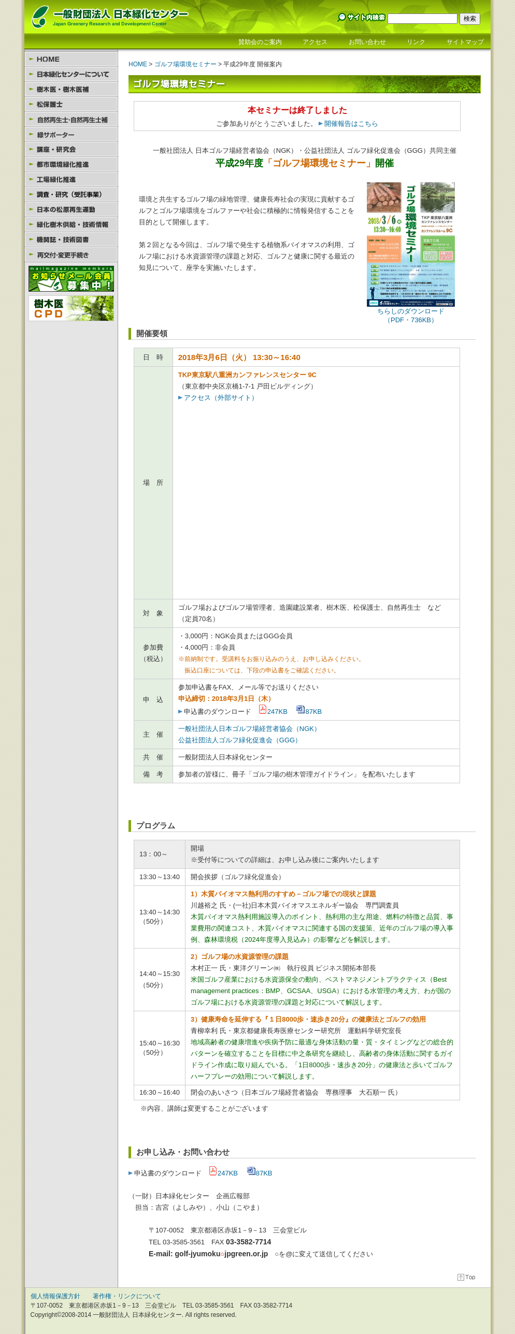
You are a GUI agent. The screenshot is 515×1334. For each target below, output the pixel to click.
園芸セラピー (71, 194)
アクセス (315, 42)
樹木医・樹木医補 (71, 89)
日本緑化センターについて (71, 74)
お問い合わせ (367, 42)
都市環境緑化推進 (71, 164)
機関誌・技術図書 (71, 239)
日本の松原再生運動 (71, 209)
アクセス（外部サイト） (218, 397)
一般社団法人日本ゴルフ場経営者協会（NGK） (249, 729)
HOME (71, 59)
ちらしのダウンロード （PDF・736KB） (411, 312)
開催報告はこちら (351, 123)
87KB (309, 711)
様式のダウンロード (71, 254)
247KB (273, 711)
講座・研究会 (71, 149)
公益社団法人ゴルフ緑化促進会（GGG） (240, 740)
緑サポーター (71, 134)
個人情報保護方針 (55, 1296)
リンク (416, 42)
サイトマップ (465, 42)
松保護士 (71, 104)
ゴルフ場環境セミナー (185, 64)
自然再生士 (71, 119)
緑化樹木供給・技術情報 (71, 224)
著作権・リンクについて (127, 1296)
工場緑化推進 (71, 179)
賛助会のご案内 (260, 42)
